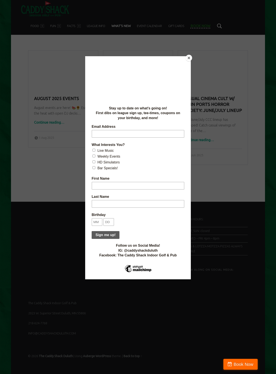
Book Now (257, 364)
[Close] (190, 57)
